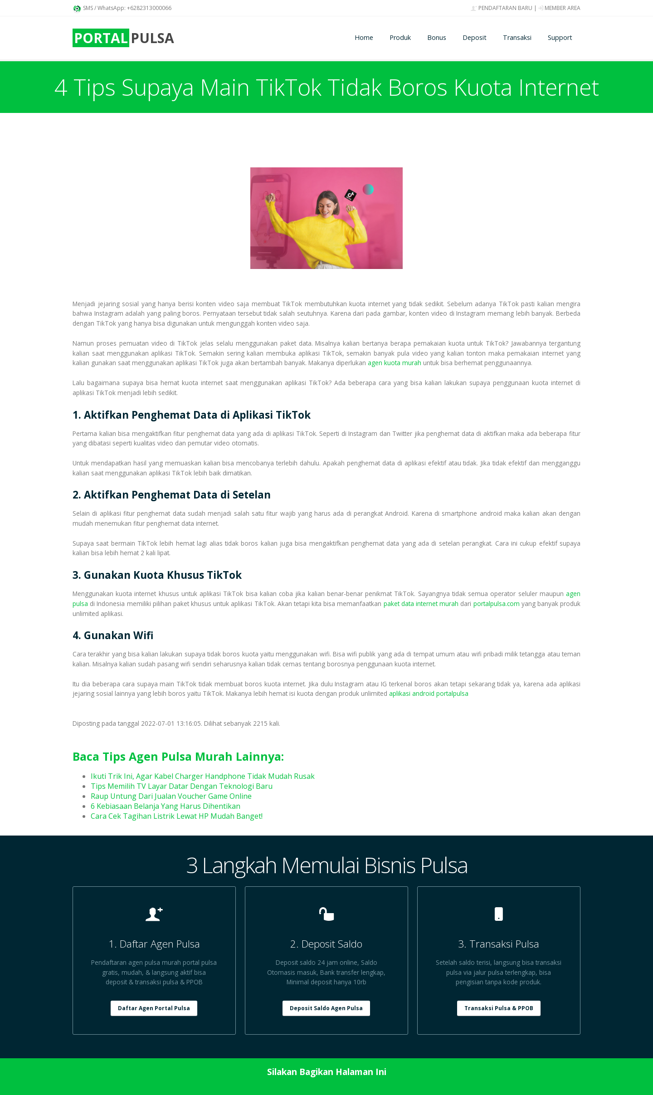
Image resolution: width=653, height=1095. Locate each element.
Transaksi (517, 37)
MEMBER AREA (559, 8)
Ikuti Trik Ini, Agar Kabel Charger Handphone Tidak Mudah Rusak (203, 776)
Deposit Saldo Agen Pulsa (326, 1008)
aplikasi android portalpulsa (428, 693)
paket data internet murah (421, 603)
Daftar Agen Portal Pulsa (154, 1008)
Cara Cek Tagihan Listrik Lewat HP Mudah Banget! (177, 816)
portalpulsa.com (496, 603)
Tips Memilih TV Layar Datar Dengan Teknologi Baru (182, 786)
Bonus (436, 37)
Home (364, 37)
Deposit (475, 37)
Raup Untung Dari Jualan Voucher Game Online (171, 796)
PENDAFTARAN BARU (501, 8)
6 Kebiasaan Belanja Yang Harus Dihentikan (165, 806)
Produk (400, 37)
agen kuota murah (394, 362)
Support (560, 37)
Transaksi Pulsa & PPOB (498, 1008)
